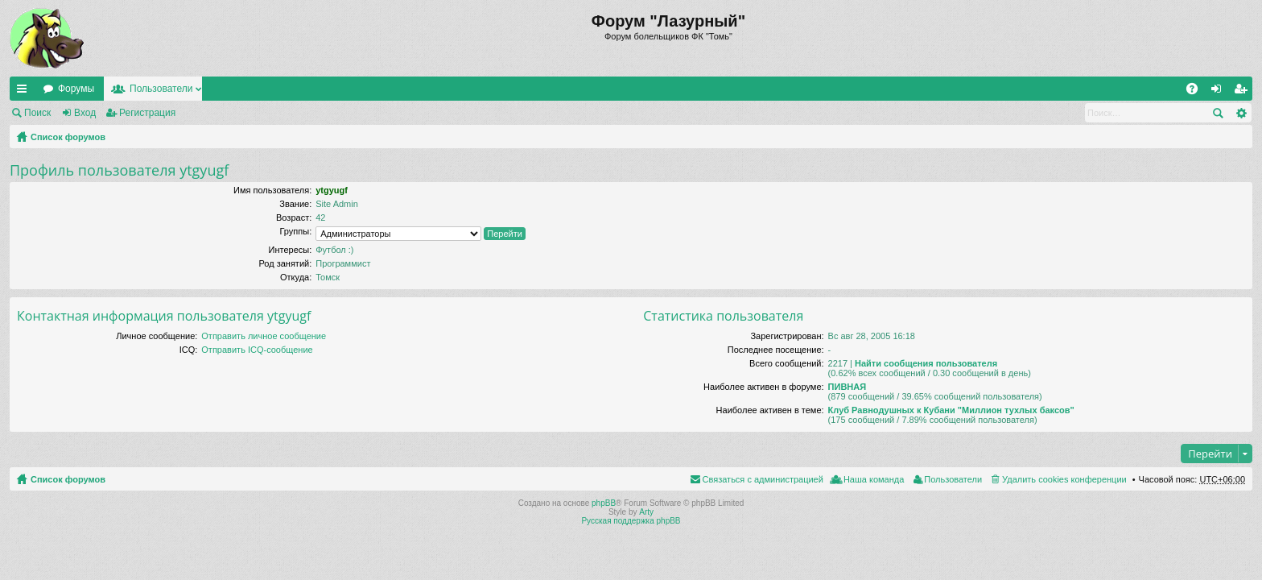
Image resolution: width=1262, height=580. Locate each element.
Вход (85, 112)
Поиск (37, 112)
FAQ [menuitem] (1197, 92)
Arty (646, 512)
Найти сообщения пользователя (926, 363)
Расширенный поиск (1241, 112)
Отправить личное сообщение (263, 336)
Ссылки (25, 92)
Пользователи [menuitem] (953, 479)
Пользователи (161, 88)
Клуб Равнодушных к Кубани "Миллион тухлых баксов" (951, 410)
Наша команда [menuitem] (873, 479)
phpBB (604, 503)
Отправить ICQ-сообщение (256, 349)
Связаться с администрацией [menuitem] (763, 479)
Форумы (76, 88)
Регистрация (147, 112)
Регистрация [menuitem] (1243, 92)
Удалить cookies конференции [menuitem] (1064, 479)
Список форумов (68, 137)
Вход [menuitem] (1219, 92)
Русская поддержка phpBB (630, 520)
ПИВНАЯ (847, 387)
